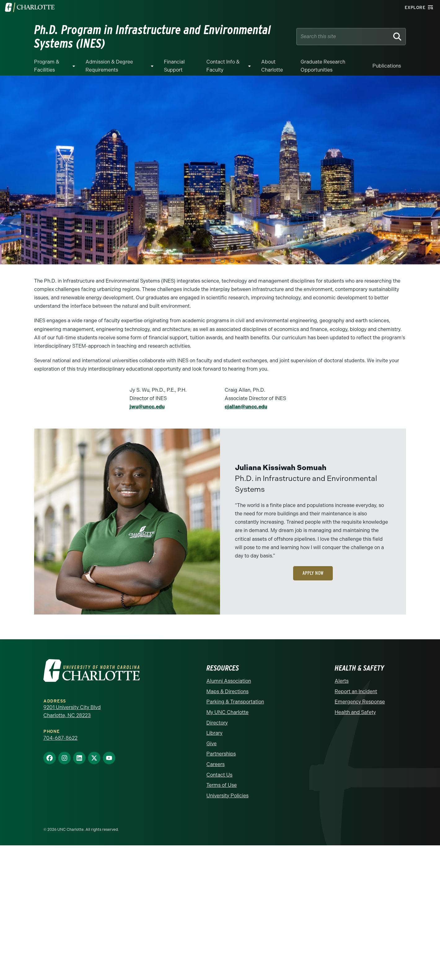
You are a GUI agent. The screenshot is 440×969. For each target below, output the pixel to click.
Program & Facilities (46, 66)
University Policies (227, 795)
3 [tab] (231, 260)
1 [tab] (213, 260)
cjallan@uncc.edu (246, 407)
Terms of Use (221, 785)
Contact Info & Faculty (223, 66)
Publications (386, 66)
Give (211, 743)
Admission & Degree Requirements (109, 66)
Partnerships (221, 754)
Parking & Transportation (235, 702)
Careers (215, 764)
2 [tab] (222, 260)
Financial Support (174, 66)
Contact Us (219, 774)
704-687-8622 (60, 738)
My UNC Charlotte (227, 712)
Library (214, 733)
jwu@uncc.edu (147, 407)
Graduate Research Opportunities (323, 66)
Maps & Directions (227, 691)
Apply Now (312, 573)
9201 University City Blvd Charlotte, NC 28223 (72, 711)
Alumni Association (228, 681)
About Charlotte (272, 66)
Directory (217, 722)
